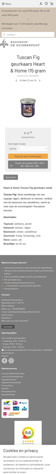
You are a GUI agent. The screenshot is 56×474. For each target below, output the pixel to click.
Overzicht (11, 177)
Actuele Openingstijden (13, 350)
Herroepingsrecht (8, 391)
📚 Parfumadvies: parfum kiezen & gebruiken (22, 286)
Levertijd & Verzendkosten (12, 376)
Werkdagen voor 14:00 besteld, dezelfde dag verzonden (24, 25)
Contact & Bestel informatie (12, 373)
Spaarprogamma (11, 288)
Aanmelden (8, 327)
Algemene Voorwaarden (11, 382)
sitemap (41, 469)
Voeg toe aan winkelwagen (28, 156)
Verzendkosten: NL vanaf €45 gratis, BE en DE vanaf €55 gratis (25, 12)
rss (45, 469)
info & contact (7, 315)
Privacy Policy (7, 385)
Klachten (5, 388)
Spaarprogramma (8, 379)
